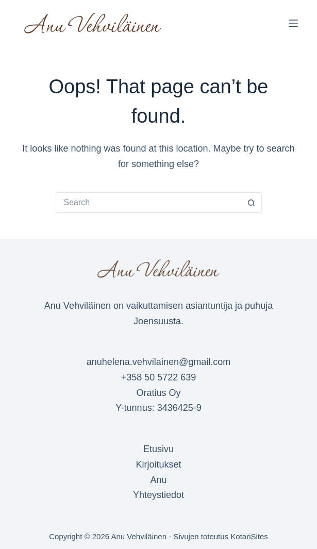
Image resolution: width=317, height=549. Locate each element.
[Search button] (251, 202)
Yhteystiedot (158, 495)
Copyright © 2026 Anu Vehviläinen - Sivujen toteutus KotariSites (158, 536)
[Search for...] (148, 202)
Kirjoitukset (158, 464)
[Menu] (293, 23)
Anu (158, 480)
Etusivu (158, 449)
